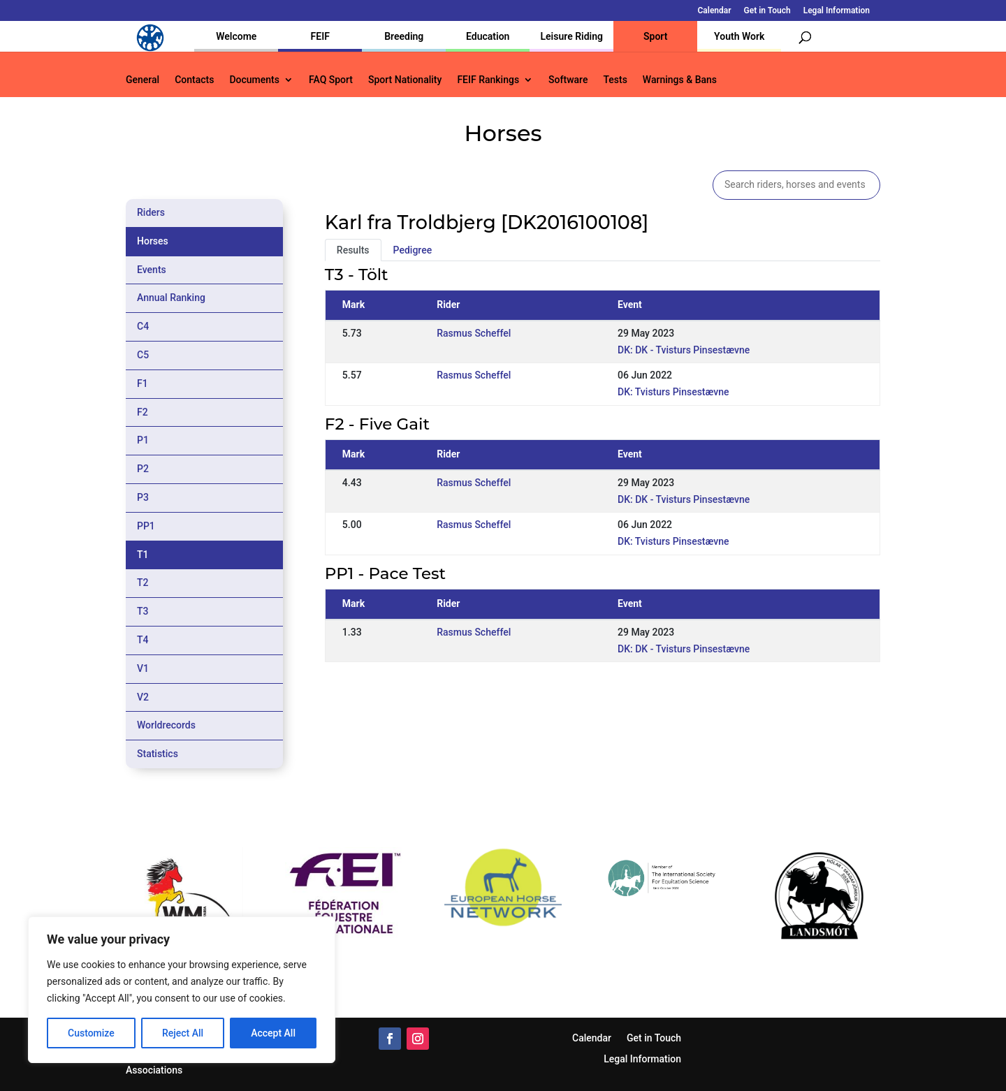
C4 (143, 326)
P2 (143, 468)
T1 (143, 554)
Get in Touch (767, 10)
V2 (143, 697)
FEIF (320, 36)
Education (487, 36)
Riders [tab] (151, 212)
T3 (143, 611)
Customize (91, 1033)
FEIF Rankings (488, 80)
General (142, 80)
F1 (142, 383)
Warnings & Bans (680, 80)
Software (568, 80)
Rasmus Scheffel (474, 333)
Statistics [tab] (157, 753)
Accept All (273, 1033)
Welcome (236, 36)
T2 (143, 582)
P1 (143, 440)
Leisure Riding (571, 36)
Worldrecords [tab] (166, 725)
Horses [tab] (152, 241)
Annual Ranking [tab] (171, 297)
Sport (655, 36)
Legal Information (836, 10)
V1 (143, 668)
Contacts (194, 80)
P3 (143, 497)
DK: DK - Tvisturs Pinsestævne (684, 350)
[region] (181, 989)
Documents (254, 80)
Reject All (182, 1033)
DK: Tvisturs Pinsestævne (673, 391)
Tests (615, 80)
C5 (143, 354)
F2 (142, 412)
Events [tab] (151, 269)
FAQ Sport (331, 80)
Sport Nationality (405, 80)
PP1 (146, 526)
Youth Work (739, 36)
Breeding (403, 36)
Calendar (714, 10)
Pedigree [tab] (412, 250)
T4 (143, 639)
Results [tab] (353, 250)
